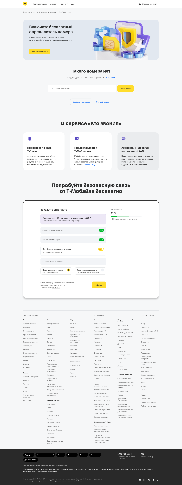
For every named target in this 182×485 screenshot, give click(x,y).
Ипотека (26, 368)
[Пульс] (140, 480)
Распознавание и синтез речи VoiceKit (102, 430)
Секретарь (51, 434)
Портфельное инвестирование (53, 365)
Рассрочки (98, 364)
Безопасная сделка (101, 417)
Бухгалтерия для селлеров (122, 400)
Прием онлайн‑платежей (100, 385)
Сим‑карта (51, 404)
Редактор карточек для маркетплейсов (124, 416)
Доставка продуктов (31, 376)
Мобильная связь (53, 400)
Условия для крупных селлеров (125, 387)
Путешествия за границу (75, 335)
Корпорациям (122, 325)
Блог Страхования (77, 357)
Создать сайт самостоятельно (123, 405)
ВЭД (119, 347)
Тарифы (50, 411)
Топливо (26, 384)
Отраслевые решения (102, 410)
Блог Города (27, 400)
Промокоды (145, 353)
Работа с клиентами (148, 406)
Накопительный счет (31, 353)
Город (25, 373)
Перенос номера (53, 415)
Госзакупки (98, 346)
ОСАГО (73, 323)
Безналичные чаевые (102, 400)
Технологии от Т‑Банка (102, 422)
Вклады (26, 349)
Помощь (144, 390)
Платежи (144, 335)
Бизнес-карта (99, 357)
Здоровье (74, 353)
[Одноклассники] (157, 480)
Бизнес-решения (123, 355)
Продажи (97, 349)
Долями (26, 364)
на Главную (110, 77)
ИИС (48, 327)
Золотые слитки (53, 353)
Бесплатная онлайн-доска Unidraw (101, 442)
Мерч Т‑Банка (146, 349)
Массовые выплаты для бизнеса (101, 405)
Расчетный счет (100, 323)
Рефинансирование (30, 342)
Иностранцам (28, 331)
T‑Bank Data (121, 358)
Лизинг (96, 379)
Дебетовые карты (29, 323)
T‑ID (119, 362)
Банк (25, 320)
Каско (72, 327)
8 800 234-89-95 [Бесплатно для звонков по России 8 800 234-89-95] (124, 454)
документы (56, 288)
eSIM (49, 408)
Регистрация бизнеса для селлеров (125, 411)
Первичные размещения (51, 370)
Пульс (49, 357)
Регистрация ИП (100, 331)
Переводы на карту (148, 338)
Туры (72, 373)
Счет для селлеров (124, 378)
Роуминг (50, 419)
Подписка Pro (28, 357)
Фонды (49, 342)
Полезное (145, 320)
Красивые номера (53, 423)
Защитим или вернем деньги (55, 442)
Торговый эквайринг (125, 336)
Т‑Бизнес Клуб (122, 391)
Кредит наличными (30, 338)
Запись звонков (53, 426)
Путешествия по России (75, 341)
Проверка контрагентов (102, 368)
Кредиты (97, 342)
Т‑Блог (143, 386)
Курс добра (145, 371)
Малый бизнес (99, 320)
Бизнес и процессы (148, 402)
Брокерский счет (53, 323)
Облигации (51, 346)
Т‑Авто (25, 388)
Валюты (50, 338)
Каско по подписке (77, 331)
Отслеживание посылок (28, 396)
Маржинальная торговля (52, 380)
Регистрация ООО (101, 335)
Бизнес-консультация (102, 327)
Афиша (26, 380)
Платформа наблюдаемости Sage (102, 436)
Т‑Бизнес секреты (147, 379)
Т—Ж (143, 382)
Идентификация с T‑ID (149, 331)
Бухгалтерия (98, 353)
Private (25, 360)
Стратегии (51, 360)
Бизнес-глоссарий (148, 375)
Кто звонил (51, 437)
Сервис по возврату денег (148, 363)
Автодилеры (122, 369)
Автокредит (27, 346)
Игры (25, 391)
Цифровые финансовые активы (54, 385)
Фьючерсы (51, 349)
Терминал (50, 375)
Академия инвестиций (55, 390)
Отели (72, 369)
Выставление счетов (101, 397)
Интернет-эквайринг (102, 389)
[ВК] (144, 480)
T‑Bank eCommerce (124, 375)
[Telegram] (153, 480)
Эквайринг (98, 338)
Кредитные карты (29, 335)
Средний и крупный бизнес (125, 321)
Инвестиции (51, 320)
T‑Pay (143, 323)
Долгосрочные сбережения (52, 394)
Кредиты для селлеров (125, 382)
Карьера (144, 395)
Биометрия (145, 342)
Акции (49, 335)
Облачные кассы (100, 393)
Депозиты (97, 360)
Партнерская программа (146, 358)
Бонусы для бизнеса (101, 371)
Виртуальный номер (54, 430)
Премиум (26, 327)
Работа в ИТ (145, 399)
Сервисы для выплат (125, 333)
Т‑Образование (146, 368)
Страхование (75, 320)
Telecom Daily (89, 165)
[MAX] (148, 480)
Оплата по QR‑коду (101, 413)
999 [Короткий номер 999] (142, 454)
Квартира (73, 349)
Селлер (120, 395)
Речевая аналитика (101, 426)
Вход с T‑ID (145, 327)
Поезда (73, 376)
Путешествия (75, 362)
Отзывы (144, 346)
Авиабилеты (75, 365)
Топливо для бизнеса (102, 375)
